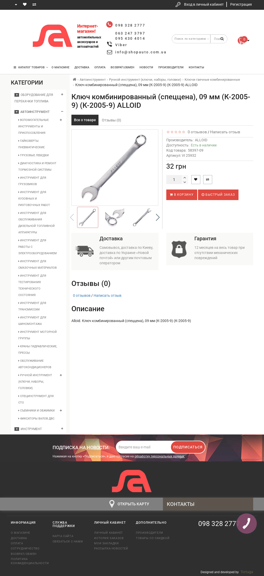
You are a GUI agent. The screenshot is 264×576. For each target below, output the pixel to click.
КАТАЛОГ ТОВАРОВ (31, 67)
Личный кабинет (108, 532)
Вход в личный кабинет (204, 4)
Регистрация (241, 4)
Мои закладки (106, 543)
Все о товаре (85, 120)
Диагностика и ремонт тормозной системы (37, 166)
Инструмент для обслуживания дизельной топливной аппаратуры (36, 222)
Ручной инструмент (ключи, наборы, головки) (35, 382)
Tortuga (247, 572)
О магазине (60, 67)
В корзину (182, 194)
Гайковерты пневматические (31, 144)
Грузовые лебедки (33, 155)
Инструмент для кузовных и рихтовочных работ (34, 199)
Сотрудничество (25, 548)
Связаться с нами (68, 541)
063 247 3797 (19, 36)
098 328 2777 (19, 21)
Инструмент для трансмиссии (32, 306)
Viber (121, 45)
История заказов (108, 538)
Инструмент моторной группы (37, 335)
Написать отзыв (225, 132)
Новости (146, 67)
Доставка (82, 67)
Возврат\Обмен (122, 67)
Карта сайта (63, 536)
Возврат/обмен (24, 554)
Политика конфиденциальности (28, 561)
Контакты (196, 67)
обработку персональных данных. (160, 456)
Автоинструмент (32, 112)
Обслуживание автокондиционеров (34, 364)
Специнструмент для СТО (36, 399)
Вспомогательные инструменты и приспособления (33, 126)
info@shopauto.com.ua (141, 52)
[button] (157, 217)
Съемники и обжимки (36, 410)
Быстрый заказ (218, 194)
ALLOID (201, 140)
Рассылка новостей (111, 548)
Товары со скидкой (152, 538)
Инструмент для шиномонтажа (32, 321)
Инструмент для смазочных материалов (37, 264)
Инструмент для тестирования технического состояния (32, 285)
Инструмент (28, 429)
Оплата (99, 67)
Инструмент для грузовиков (32, 181)
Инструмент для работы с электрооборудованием (37, 247)
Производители (171, 67)
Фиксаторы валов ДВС (36, 418)
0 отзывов (196, 132)
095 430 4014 (19, 52)
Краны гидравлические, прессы (37, 350)
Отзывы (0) (111, 120)
